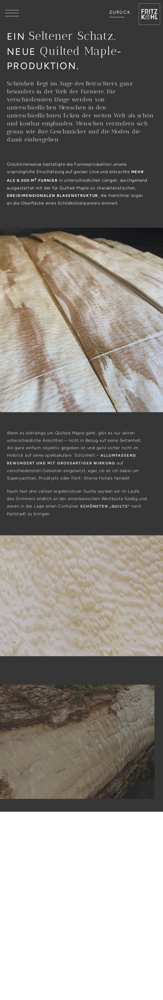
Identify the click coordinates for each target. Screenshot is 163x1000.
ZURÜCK (120, 12)
